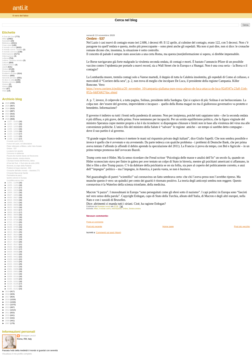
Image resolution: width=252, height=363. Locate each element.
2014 (7, 304)
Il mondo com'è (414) (15, 141)
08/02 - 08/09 (13, 215)
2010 (7, 315)
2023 (7, 111)
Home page (168, 226)
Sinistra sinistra (134, 209)
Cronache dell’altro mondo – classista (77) (23, 170)
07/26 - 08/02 (13, 217)
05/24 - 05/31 (13, 239)
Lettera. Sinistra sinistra (12, 60)
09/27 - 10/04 (13, 195)
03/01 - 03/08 (13, 269)
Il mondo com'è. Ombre (12, 49)
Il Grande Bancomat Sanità (17, 173)
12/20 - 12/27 (13, 124)
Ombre (125, 209)
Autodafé (6, 41)
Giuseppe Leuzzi (28, 335)
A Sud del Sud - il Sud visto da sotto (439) (23, 163)
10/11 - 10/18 (13, 190)
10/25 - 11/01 (13, 185)
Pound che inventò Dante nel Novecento (22, 156)
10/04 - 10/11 (13, 193)
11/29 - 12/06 (13, 131)
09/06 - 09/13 (13, 203)
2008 (7, 320)
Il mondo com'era (9, 52)
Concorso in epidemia (15, 153)
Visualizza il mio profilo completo (17, 354)
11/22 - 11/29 (13, 134)
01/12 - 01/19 (13, 286)
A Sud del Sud (8, 36)
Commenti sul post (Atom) (108, 232)
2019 (7, 291)
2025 (7, 106)
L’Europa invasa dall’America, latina (20, 161)
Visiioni (5, 84)
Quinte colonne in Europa (16, 178)
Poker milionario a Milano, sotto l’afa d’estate (24, 146)
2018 (7, 294)
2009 (7, 318)
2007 (7, 323)
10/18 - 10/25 (13, 188)
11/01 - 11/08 (13, 183)
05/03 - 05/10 (13, 247)
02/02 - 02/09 (13, 279)
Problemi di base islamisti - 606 (19, 168)
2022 (7, 114)
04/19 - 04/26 (13, 252)
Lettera (5, 58)
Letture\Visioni (8, 65)
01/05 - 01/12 (13, 289)
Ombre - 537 (11, 148)
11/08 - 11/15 (13, 139)
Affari (96, 209)
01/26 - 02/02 (13, 281)
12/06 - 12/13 (13, 129)
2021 (7, 116)
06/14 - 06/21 (13, 232)
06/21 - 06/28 (13, 230)
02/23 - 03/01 (13, 271)
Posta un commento (94, 222)
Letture (5, 62)
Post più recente (94, 226)
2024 (7, 108)
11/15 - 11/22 (13, 136)
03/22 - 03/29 (13, 262)
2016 (7, 299)
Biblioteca (6, 43)
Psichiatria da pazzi (14, 175)
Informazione (117, 209)
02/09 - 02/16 (13, 276)
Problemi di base (9, 73)
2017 (7, 297)
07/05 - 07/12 (13, 225)
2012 (7, 310)
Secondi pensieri (9, 78)
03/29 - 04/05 (13, 259)
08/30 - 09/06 (13, 205)
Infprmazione (8, 56)
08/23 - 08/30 (13, 207)
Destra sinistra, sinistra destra (18, 158)
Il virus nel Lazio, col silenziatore (19, 144)
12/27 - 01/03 (13, 121)
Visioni (5, 86)
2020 (7, 119)
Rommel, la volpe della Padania (19, 166)
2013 (7, 307)
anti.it (20, 7)
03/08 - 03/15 (13, 267)
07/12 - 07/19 (13, 222)
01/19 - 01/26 (13, 284)
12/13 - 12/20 (13, 126)
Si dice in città (8, 80)
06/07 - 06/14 (13, 235)
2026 (7, 103)
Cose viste (6, 45)
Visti (4, 88)
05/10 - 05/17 (13, 244)
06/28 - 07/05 (13, 227)
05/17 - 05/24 (13, 242)
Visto (4, 91)
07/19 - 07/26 (13, 220)
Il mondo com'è (105, 209)
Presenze (6, 71)
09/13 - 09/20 (13, 200)
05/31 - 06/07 (13, 237)
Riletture (6, 75)
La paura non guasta (15, 151)
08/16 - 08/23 (13, 210)
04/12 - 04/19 (13, 254)
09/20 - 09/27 (13, 198)
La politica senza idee (15, 180)
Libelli (4, 67)
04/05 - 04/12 (13, 257)
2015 (7, 302)
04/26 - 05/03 (13, 249)
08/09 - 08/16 (13, 212)
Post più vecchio (242, 226)
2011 (7, 312)
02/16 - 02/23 (13, 274)
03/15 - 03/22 (13, 264)
